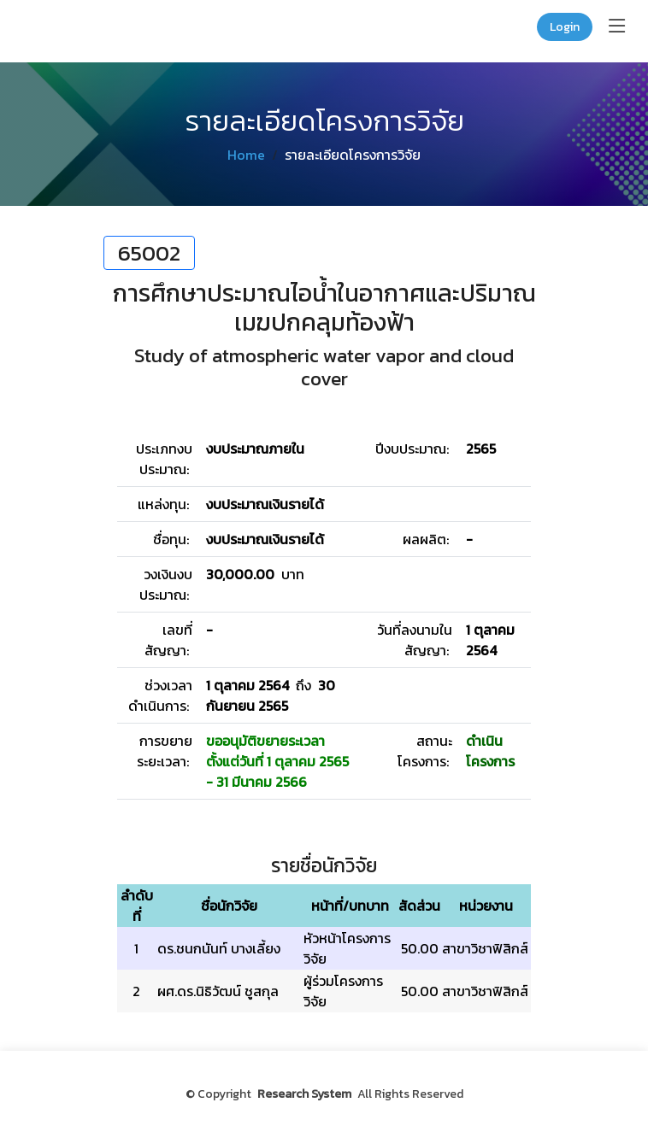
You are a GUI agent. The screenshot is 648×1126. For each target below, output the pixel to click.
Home (246, 154)
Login (565, 27)
